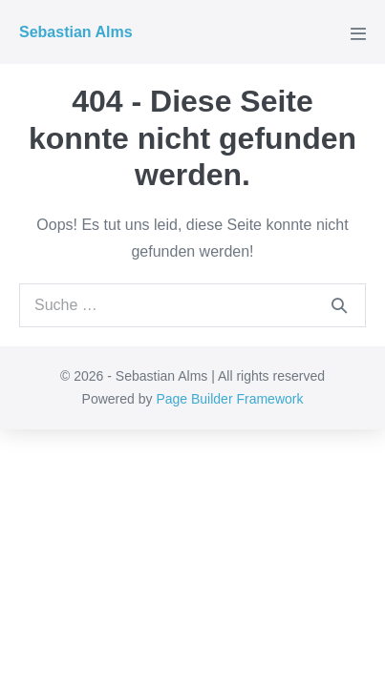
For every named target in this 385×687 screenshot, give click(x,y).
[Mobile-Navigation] (358, 33)
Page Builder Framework (229, 398)
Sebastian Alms (76, 32)
